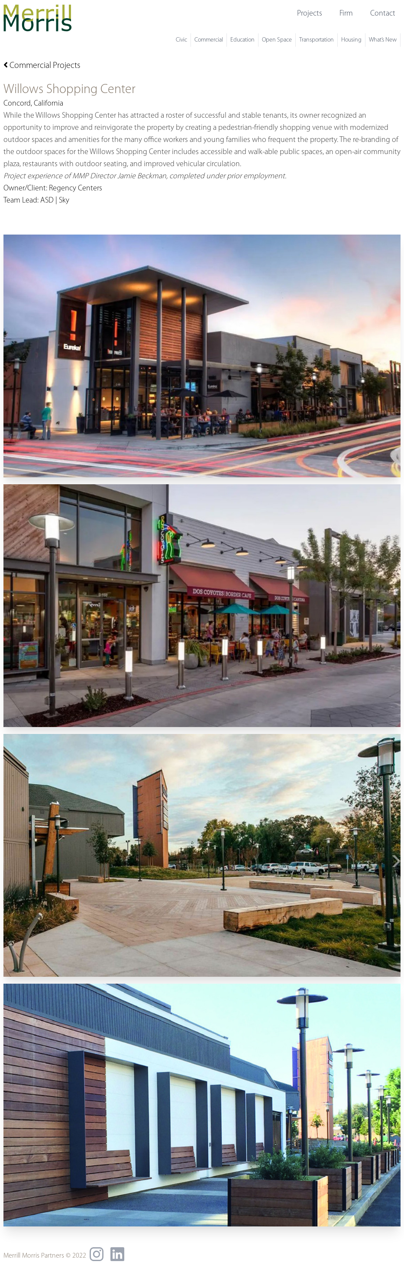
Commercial (208, 40)
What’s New (383, 40)
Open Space (277, 40)
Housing (351, 40)
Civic (181, 40)
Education (242, 40)
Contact (382, 14)
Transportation (316, 40)
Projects (309, 14)
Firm (346, 14)
